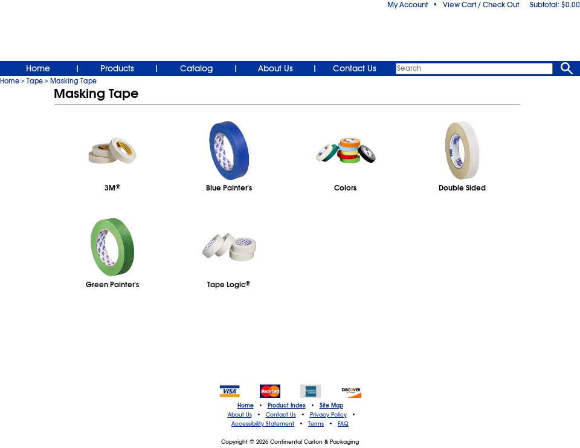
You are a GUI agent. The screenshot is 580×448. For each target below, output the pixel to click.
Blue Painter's (229, 188)
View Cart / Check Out (481, 5)
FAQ (343, 423)
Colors (345, 188)
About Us (275, 68)
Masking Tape (73, 81)
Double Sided (462, 188)
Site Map (331, 405)
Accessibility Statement (262, 423)
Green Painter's (112, 285)
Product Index (287, 405)
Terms (316, 423)
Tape (35, 81)
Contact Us (354, 68)
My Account (407, 5)
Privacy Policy (328, 414)
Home (38, 68)
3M (113, 188)
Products (117, 68)
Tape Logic (229, 285)
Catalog (196, 68)
